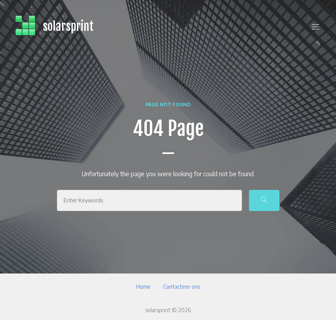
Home (143, 286)
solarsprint (68, 26)
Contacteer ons (181, 286)
